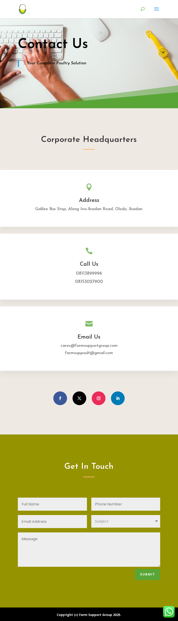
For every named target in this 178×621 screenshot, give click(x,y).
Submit (147, 574)
